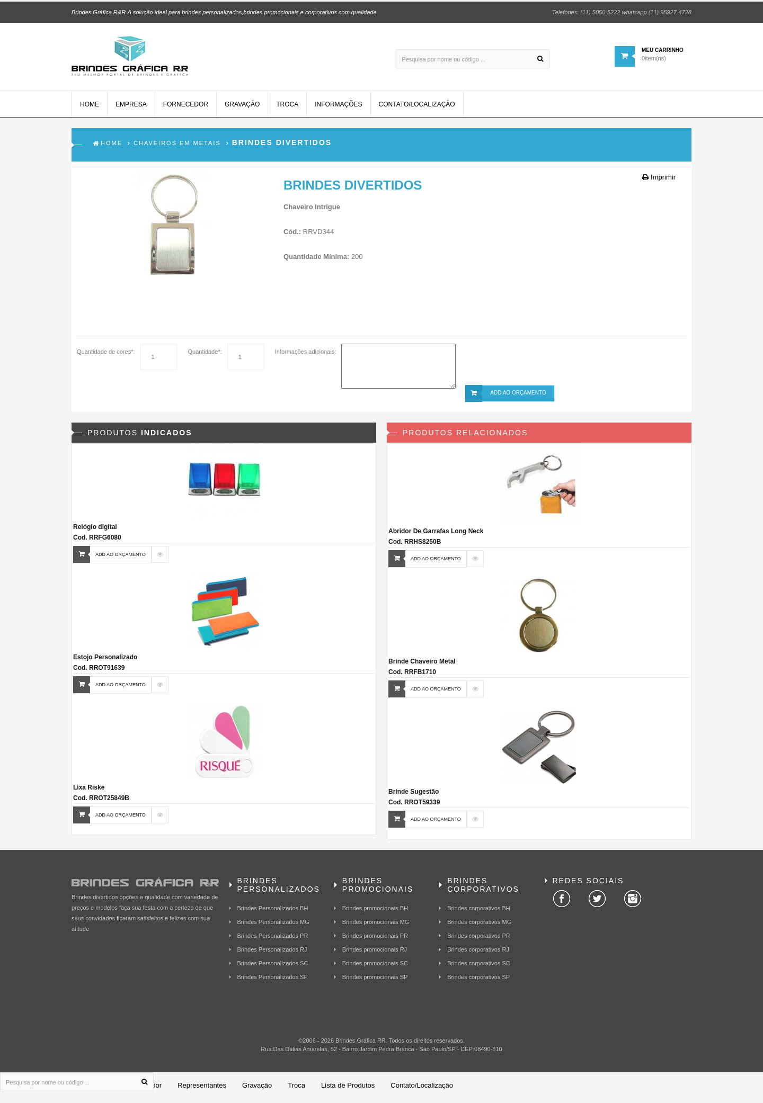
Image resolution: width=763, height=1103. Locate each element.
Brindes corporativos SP (478, 981)
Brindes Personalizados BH (272, 912)
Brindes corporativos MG (479, 926)
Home (89, 108)
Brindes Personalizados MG (273, 926)
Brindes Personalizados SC (272, 967)
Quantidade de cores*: (106, 356)
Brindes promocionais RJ (374, 953)
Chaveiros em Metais (177, 147)
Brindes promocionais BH (375, 912)
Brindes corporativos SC (478, 967)
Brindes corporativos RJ (478, 953)
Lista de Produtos (348, 1089)
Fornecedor (185, 108)
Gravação (242, 108)
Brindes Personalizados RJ (272, 953)
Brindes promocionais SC (375, 967)
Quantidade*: (204, 356)
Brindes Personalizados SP (272, 981)
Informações (338, 108)
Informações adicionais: (305, 356)
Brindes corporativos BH (478, 912)
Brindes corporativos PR (478, 940)
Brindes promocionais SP (375, 981)
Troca (287, 108)
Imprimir (659, 181)
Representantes (202, 1089)
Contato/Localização (417, 108)
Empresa (131, 108)
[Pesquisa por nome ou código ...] (472, 57)
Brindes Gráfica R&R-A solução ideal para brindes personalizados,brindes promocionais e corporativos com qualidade (224, 10)
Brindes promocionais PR (375, 940)
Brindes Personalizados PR (272, 940)
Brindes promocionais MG (376, 926)
